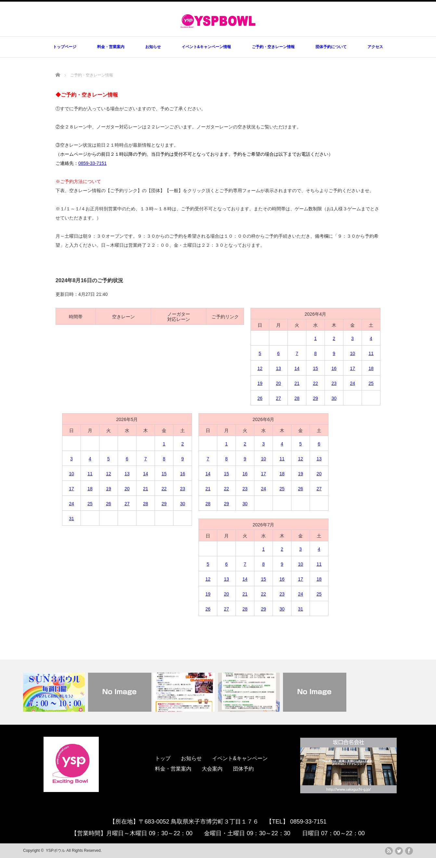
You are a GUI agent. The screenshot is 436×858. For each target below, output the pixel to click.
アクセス (375, 47)
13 (278, 368)
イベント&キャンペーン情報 (206, 47)
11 (371, 353)
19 (260, 383)
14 (297, 368)
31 (71, 518)
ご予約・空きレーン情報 (273, 47)
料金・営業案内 (110, 47)
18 (371, 368)
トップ (163, 758)
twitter (399, 851)
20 (278, 383)
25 (371, 383)
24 (352, 383)
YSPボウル (55, 850)
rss (389, 851)
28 (297, 398)
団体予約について (331, 47)
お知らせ (153, 47)
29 (315, 398)
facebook (409, 851)
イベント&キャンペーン (240, 758)
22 (315, 383)
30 (334, 398)
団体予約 (243, 769)
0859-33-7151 (92, 163)
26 (260, 398)
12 (260, 368)
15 (315, 368)
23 (334, 383)
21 (297, 383)
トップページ (64, 47)
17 (352, 368)
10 (352, 353)
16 (334, 368)
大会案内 (212, 769)
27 (278, 398)
